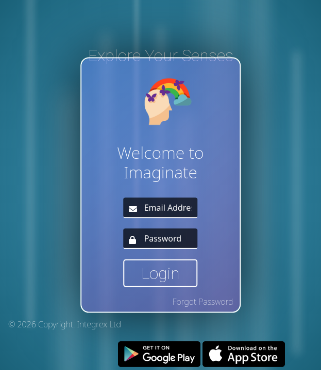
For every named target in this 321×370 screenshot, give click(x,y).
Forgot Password (203, 301)
